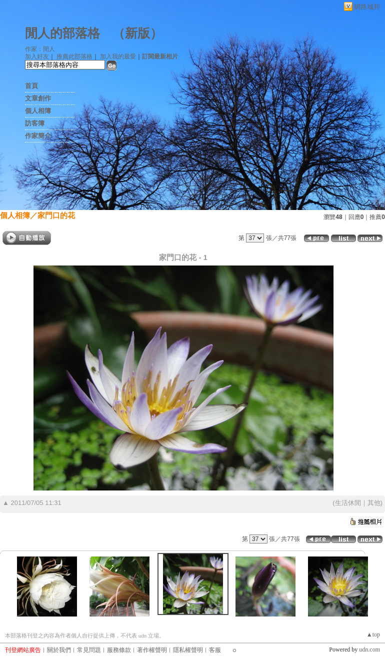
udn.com (369, 649)
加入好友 (37, 56)
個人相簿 (38, 110)
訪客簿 (34, 123)
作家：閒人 (40, 49)
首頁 (31, 86)
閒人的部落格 (62, 33)
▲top (373, 634)
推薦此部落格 (74, 56)
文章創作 (38, 98)
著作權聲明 (152, 650)
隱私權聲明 (188, 650)
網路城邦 (367, 6)
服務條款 (119, 650)
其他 (374, 502)
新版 (137, 33)
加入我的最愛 (118, 56)
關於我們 (59, 650)
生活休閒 (348, 502)
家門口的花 (56, 215)
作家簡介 (38, 136)
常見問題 (89, 650)
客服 (215, 650)
